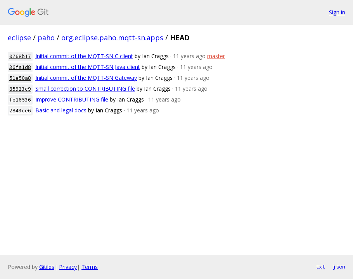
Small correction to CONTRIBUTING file (85, 88)
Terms (89, 266)
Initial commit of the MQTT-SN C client (84, 56)
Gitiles (46, 266)
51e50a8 (20, 78)
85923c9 (20, 89)
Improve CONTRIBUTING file (71, 99)
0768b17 (20, 56)
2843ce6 (20, 110)
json (339, 266)
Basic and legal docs (61, 110)
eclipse (19, 37)
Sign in (337, 12)
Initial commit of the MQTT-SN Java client (87, 67)
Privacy (68, 266)
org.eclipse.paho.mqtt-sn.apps (112, 37)
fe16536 (20, 99)
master (216, 56)
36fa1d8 (20, 67)
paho (46, 37)
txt (320, 266)
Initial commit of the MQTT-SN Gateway (86, 77)
